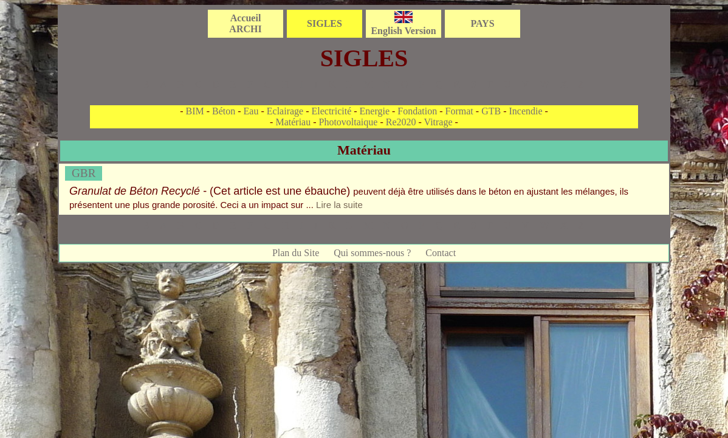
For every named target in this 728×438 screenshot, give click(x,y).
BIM (194, 111)
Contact (440, 253)
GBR (83, 173)
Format (459, 111)
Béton (223, 111)
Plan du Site (295, 253)
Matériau (293, 122)
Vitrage (438, 122)
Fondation (417, 111)
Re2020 (401, 122)
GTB (491, 111)
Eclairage (285, 111)
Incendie (525, 111)
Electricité (332, 111)
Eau (251, 111)
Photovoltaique (348, 122)
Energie (375, 111)
